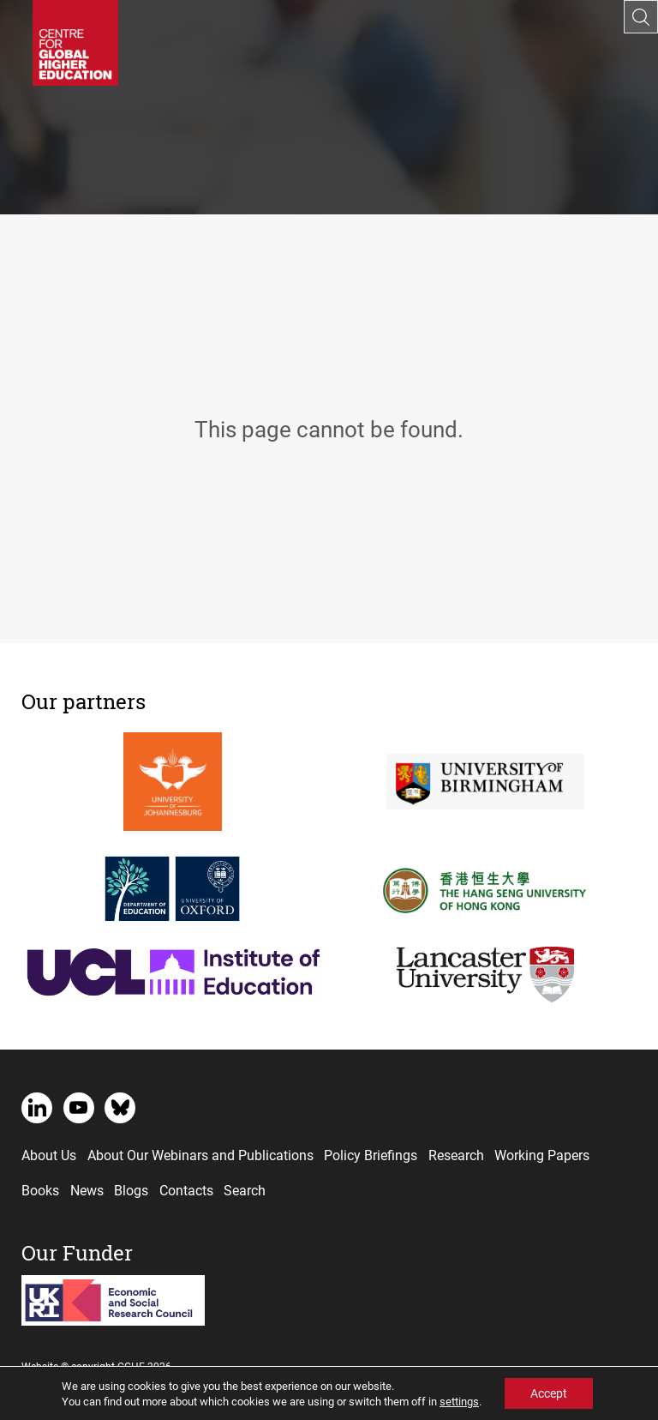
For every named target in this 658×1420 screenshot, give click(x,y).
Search (245, 1190)
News (87, 1190)
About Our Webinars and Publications (200, 1155)
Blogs (131, 1190)
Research (456, 1155)
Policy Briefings (370, 1155)
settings (459, 1401)
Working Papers (541, 1155)
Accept (548, 1393)
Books (40, 1190)
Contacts (186, 1190)
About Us (48, 1155)
